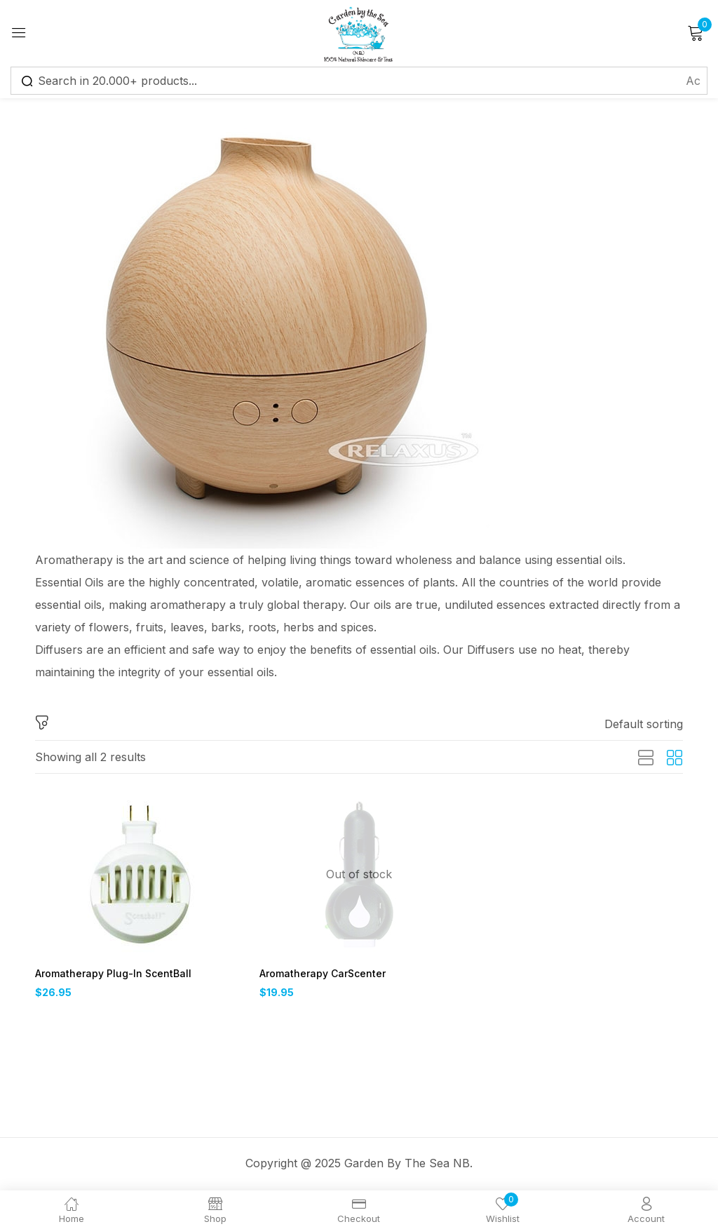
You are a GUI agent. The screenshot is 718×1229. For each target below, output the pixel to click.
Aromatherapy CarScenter (319, 974)
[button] (643, 724)
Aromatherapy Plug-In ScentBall (108, 974)
